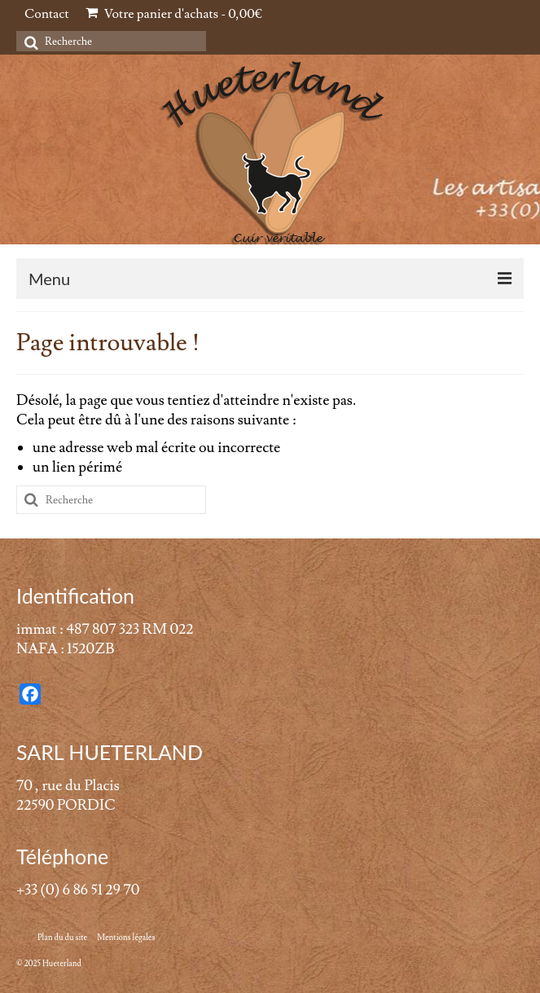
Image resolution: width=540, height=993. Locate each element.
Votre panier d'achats (174, 14)
